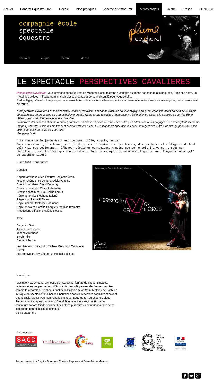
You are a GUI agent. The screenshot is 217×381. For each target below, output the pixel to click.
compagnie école (48, 24)
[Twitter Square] (191, 376)
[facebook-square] (185, 376)
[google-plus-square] (198, 376)
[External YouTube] (158, 300)
